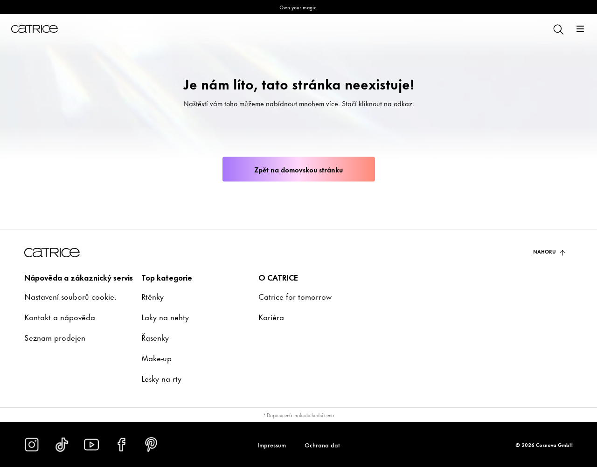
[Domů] (34, 28)
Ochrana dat (322, 444)
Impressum (271, 444)
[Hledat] (558, 29)
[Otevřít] (580, 28)
